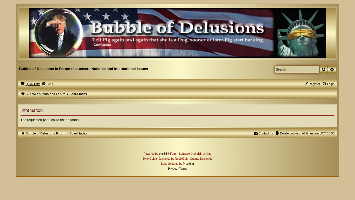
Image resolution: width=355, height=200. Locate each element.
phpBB (163, 158)
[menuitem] (42, 89)
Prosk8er (188, 168)
